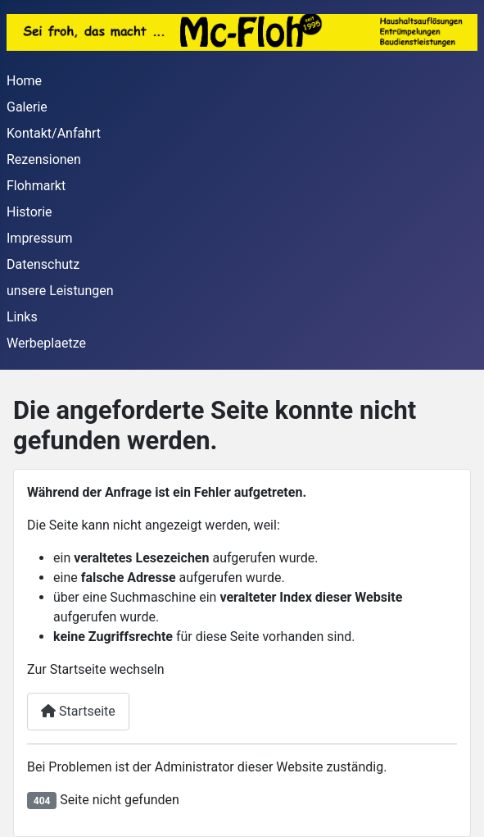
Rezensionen (44, 159)
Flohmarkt (36, 185)
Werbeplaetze (46, 343)
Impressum (40, 238)
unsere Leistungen (60, 290)
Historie (29, 212)
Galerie (27, 107)
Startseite (78, 711)
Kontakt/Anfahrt (54, 133)
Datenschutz (43, 264)
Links (22, 317)
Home (24, 81)
